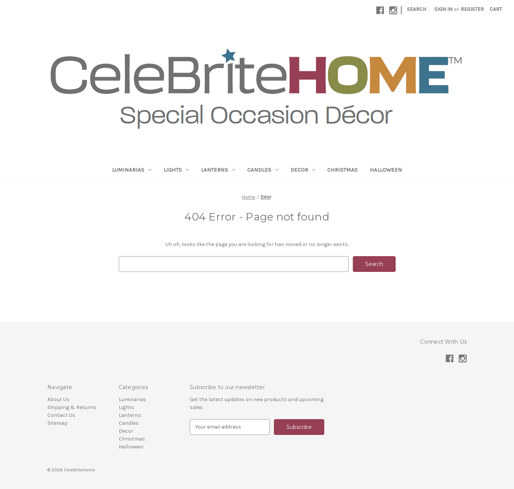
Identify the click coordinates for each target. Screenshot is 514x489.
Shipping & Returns (71, 407)
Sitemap (57, 423)
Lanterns (218, 169)
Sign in (443, 9)
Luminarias (131, 169)
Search (416, 9)
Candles (262, 169)
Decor (302, 169)
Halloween (386, 169)
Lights (176, 169)
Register (472, 9)
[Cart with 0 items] (495, 9)
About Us (58, 399)
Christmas (342, 169)
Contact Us (61, 415)
